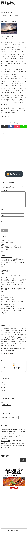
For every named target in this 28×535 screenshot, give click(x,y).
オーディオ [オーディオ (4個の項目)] (20, 433)
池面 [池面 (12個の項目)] (2, 445)
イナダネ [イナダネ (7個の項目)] (7, 433)
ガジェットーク (6, 405)
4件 (11, 133)
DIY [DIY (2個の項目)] (8, 429)
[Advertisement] (14, 153)
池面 (3, 387)
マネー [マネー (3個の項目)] (7, 438)
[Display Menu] (25, 2)
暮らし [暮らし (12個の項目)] (19, 443)
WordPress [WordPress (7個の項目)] (22, 431)
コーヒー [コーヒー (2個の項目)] (7, 436)
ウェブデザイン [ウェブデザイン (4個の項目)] (14, 433)
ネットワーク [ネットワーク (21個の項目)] (19, 436)
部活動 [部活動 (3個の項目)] (4, 447)
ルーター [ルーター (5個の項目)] (18, 438)
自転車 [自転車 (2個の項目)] (19, 445)
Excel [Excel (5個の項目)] (10, 429)
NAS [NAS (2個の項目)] (21, 429)
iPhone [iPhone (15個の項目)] (15, 429)
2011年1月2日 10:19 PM (7, 297)
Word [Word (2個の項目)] (18, 431)
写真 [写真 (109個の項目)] (3, 443)
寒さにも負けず (6, 12)
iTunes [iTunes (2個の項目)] (19, 429)
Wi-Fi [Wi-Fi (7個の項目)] (8, 431)
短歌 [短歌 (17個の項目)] (16, 445)
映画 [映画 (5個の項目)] (15, 443)
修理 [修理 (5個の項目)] (14, 440)
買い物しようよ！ (14, 174)
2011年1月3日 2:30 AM (6, 257)
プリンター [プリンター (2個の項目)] (3, 438)
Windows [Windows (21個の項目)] (13, 431)
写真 (3, 133)
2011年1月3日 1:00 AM (6, 271)
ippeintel (4, 353)
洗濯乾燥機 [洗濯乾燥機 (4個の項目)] (6, 445)
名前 (2, 209)
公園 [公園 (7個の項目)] (20, 440)
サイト (3, 221)
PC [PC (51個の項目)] (24, 429)
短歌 (3, 390)
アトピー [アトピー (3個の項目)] (3, 433)
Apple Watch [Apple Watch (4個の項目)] (4, 429)
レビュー (4, 382)
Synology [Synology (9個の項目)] (3, 431)
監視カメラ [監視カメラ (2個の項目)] (12, 445)
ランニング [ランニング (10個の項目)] (12, 438)
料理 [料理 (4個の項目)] (10, 443)
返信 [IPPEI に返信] (2, 251)
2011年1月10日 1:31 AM (7, 242)
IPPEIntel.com (8, 2)
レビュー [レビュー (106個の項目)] (5, 440)
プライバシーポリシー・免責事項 (14, 533)
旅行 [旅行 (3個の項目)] (13, 443)
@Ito (2, 244)
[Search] (10, 460)
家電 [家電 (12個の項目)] (7, 443)
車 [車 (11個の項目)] (1, 448)
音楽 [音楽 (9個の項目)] (8, 448)
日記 (21, 15)
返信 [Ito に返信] (2, 266)
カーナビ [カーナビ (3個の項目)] (3, 436)
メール (3, 215)
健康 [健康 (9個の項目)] (17, 441)
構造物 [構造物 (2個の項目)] (23, 443)
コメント (4, 190)
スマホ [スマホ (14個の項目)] (11, 436)
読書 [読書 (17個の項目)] (22, 445)
